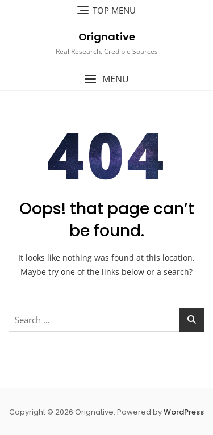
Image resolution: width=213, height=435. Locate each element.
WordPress (184, 412)
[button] (106, 79)
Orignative (106, 37)
